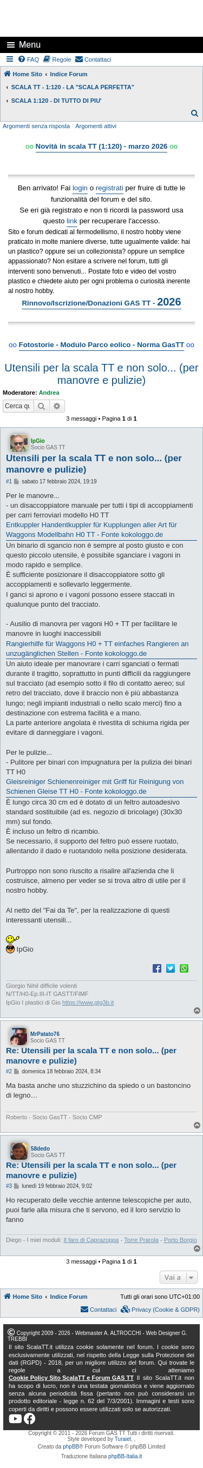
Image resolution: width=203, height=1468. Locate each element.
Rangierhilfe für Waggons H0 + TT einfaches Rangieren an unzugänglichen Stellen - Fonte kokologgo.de (97, 648)
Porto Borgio (180, 1240)
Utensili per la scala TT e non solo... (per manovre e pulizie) (101, 374)
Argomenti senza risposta (36, 126)
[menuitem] (29, 59)
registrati (109, 188)
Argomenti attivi (95, 126)
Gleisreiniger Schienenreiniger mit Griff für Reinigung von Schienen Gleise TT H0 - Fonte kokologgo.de (95, 786)
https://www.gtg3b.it (88, 1002)
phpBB (71, 1447)
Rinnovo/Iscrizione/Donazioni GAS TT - (101, 302)
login (80, 188)
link (72, 221)
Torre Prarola (141, 1240)
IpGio (38, 441)
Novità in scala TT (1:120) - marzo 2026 (102, 146)
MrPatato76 (45, 1034)
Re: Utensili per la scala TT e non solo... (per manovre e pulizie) (91, 1055)
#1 (9, 481)
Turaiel (123, 1439)
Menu (30, 44)
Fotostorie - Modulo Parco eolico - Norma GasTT (102, 345)
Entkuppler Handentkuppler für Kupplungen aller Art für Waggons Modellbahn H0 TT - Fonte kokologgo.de (91, 530)
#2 (9, 1071)
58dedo (40, 1149)
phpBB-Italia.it (125, 1456)
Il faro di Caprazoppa (91, 1240)
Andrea (49, 392)
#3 (9, 1186)
